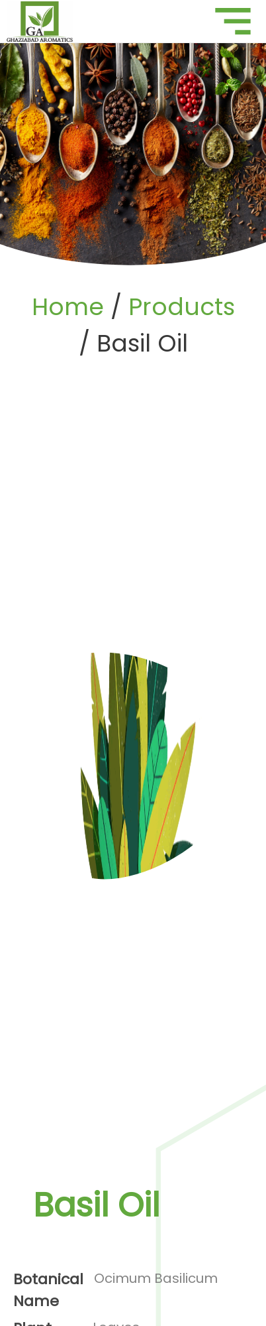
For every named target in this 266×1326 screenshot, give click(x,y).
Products (181, 307)
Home (68, 307)
